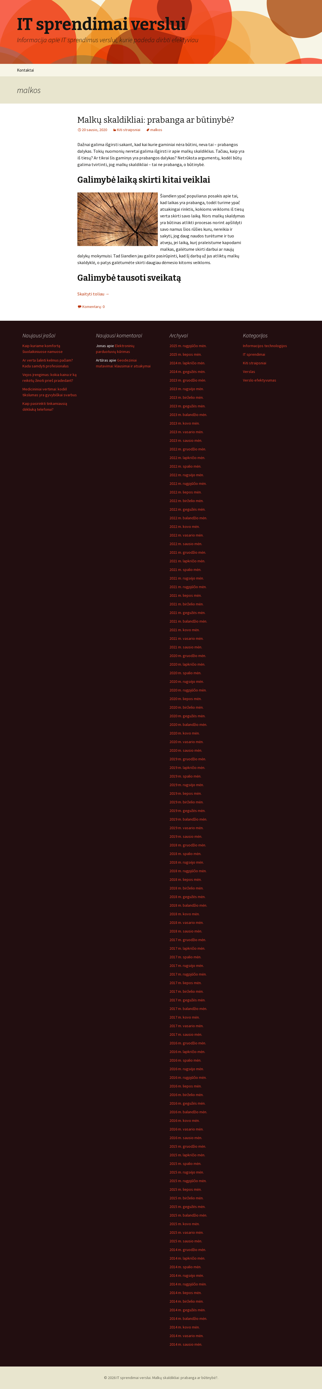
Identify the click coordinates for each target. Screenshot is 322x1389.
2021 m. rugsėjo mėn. (186, 578)
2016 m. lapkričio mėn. (187, 1051)
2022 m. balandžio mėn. (188, 517)
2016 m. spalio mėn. (185, 1060)
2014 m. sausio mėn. (185, 1344)
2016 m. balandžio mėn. (188, 1111)
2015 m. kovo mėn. (184, 1223)
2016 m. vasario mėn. (186, 1129)
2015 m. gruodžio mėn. (187, 1146)
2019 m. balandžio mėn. (188, 819)
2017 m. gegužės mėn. (187, 999)
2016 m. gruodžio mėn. (187, 1043)
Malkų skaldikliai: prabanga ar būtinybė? (155, 120)
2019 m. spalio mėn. (185, 776)
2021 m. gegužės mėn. (187, 612)
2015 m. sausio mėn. (185, 1240)
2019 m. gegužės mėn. (187, 810)
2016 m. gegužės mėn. (187, 1103)
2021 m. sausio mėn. (185, 647)
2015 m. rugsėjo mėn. (186, 1172)
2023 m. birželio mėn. (186, 397)
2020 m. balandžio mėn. (188, 724)
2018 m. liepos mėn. (185, 879)
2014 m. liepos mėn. (185, 1292)
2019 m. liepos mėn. (185, 793)
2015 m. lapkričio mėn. (187, 1154)
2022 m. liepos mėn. (185, 492)
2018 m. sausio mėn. (185, 931)
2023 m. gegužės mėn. (187, 405)
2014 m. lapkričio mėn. (187, 1258)
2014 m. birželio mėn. (186, 1301)
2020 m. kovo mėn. (184, 733)
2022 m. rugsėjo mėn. (186, 474)
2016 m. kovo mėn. (184, 1120)
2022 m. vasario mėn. (186, 535)
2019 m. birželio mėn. (186, 801)
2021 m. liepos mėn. (185, 595)
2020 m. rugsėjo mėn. (186, 681)
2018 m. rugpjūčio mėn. (188, 870)
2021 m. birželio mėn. (186, 603)
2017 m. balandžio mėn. (188, 1008)
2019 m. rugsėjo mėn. (186, 784)
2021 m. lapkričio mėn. (187, 560)
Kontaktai (25, 70)
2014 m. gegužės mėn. (187, 1309)
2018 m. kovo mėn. (184, 913)
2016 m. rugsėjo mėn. (186, 1068)
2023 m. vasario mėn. (186, 431)
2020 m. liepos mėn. (185, 698)
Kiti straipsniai (128, 129)
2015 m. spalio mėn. (185, 1163)
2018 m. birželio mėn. (186, 888)
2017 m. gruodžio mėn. (187, 939)
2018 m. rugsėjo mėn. (186, 862)
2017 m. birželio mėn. (186, 991)
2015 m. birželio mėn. (186, 1197)
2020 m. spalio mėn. (185, 672)
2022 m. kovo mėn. (184, 526)
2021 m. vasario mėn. (186, 638)
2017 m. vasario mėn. (186, 1025)
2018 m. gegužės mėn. (187, 896)
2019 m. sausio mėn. (185, 836)
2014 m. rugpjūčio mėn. (188, 1284)
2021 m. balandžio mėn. (188, 621)
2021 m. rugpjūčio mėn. (188, 586)
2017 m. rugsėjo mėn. (186, 965)
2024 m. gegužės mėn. (187, 371)
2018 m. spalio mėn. (185, 853)
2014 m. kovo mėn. (184, 1327)
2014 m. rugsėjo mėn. (186, 1275)
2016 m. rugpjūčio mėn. (188, 1077)
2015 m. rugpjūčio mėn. (188, 1180)
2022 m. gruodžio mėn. (187, 449)
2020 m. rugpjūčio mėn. (188, 690)
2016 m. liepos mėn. (185, 1086)
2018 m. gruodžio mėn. (187, 845)
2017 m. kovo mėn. (184, 1017)
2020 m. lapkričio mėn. (187, 664)
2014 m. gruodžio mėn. (187, 1249)
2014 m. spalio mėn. (185, 1266)
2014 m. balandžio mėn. (188, 1318)
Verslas (249, 371)
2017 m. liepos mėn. (185, 982)
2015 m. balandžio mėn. (188, 1215)
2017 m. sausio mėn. (185, 1034)
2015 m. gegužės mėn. (187, 1206)
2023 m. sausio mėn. (185, 440)
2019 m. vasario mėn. (186, 827)
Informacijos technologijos (265, 345)
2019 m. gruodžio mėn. (187, 758)
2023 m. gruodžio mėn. (187, 380)
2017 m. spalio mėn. (185, 956)
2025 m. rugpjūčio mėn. (188, 345)
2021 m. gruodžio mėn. (187, 552)
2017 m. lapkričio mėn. (187, 948)
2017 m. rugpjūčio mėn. (188, 974)
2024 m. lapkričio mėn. (187, 362)
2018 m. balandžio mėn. (188, 905)
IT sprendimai (254, 354)
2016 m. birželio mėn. (186, 1094)
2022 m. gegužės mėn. (187, 509)
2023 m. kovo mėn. (184, 423)
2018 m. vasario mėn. (186, 922)
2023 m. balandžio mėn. (188, 414)
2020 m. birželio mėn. (186, 707)
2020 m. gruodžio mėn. (187, 655)
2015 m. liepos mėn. (185, 1189)
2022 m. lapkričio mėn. (187, 457)
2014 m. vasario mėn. (186, 1335)
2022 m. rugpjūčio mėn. (188, 483)
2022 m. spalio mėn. (185, 466)
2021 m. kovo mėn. (184, 629)
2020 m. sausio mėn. (185, 750)
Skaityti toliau (93, 294)
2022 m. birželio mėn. (186, 500)
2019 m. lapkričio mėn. (187, 767)
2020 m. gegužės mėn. (187, 715)
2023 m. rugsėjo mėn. (186, 388)
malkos (156, 129)
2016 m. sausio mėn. (185, 1137)
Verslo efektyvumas (259, 380)
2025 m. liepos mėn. (185, 354)
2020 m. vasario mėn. (186, 741)
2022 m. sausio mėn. (185, 543)
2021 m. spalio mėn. (185, 569)
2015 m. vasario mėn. (186, 1232)
